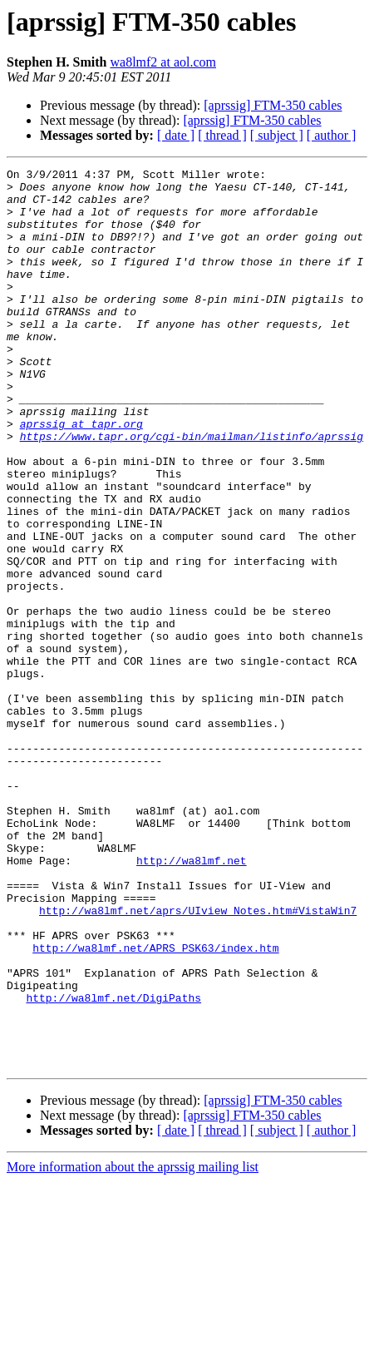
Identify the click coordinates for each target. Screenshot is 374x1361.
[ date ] (175, 135)
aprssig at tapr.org (81, 475)
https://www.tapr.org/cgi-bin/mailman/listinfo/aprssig (191, 490)
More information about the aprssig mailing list (132, 1346)
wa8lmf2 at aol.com (163, 62)
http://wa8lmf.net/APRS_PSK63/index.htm (155, 1104)
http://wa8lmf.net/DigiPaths (113, 1164)
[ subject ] (276, 135)
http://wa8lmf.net (191, 999)
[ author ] (332, 135)
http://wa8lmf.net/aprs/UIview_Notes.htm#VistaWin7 (198, 1059)
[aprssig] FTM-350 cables (273, 105)
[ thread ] (222, 135)
